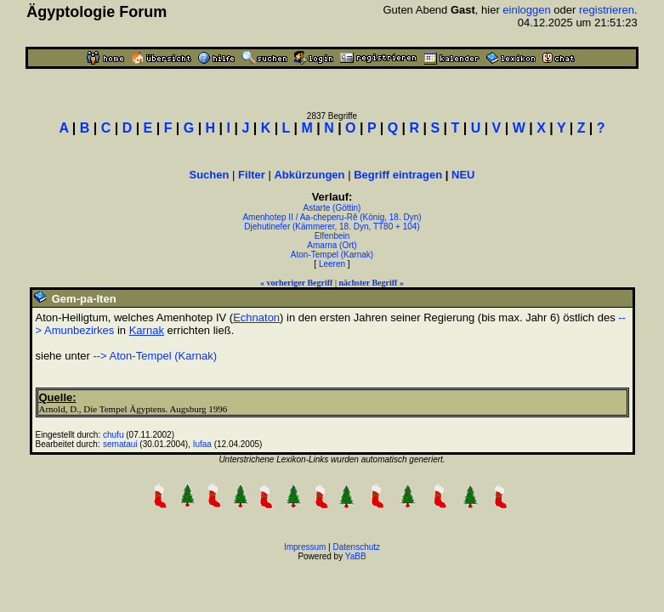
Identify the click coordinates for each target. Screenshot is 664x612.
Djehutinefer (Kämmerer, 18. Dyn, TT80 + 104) (331, 226)
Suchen (210, 174)
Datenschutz (357, 547)
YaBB (355, 556)
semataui (120, 444)
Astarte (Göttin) (332, 207)
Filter (251, 174)
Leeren (332, 264)
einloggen (526, 9)
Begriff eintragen (398, 174)
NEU (462, 174)
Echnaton (256, 317)
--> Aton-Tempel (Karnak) (155, 355)
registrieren (606, 9)
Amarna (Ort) (331, 245)
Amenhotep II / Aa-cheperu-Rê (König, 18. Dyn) (331, 217)
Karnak (146, 330)
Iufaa (202, 444)
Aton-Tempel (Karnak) (332, 254)
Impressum (305, 547)
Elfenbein (332, 236)
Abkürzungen (309, 174)
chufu (113, 434)
